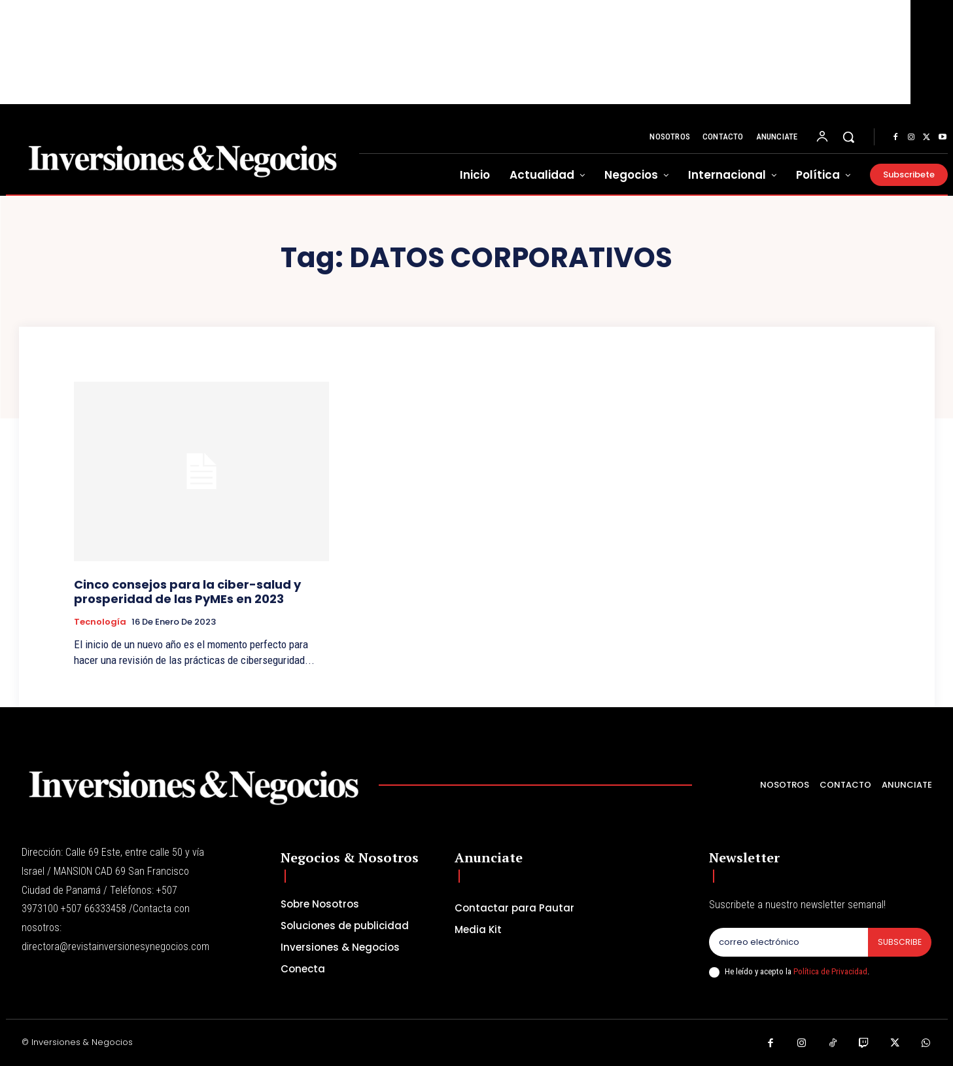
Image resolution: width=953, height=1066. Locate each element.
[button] (848, 137)
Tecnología (100, 622)
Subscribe (899, 942)
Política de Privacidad (830, 972)
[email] (788, 943)
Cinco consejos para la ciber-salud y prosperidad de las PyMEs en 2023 (187, 591)
